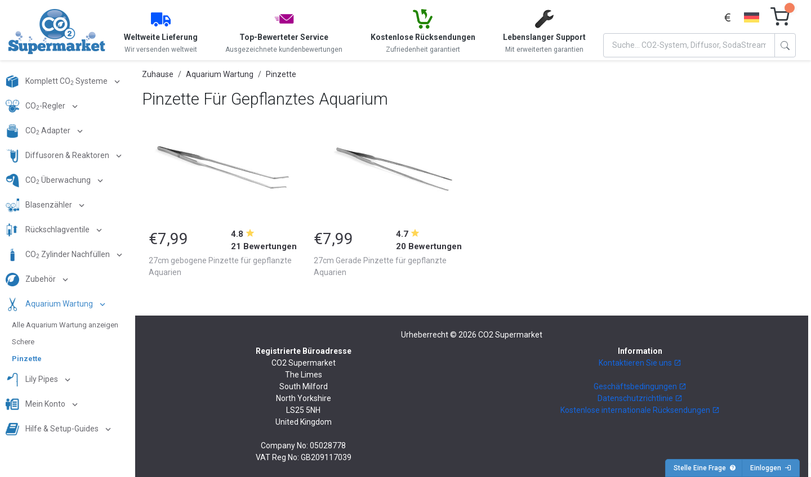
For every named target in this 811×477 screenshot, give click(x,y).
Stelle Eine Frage (705, 468)
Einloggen (770, 468)
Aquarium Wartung (50, 304)
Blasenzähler (40, 205)
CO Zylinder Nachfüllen (59, 255)
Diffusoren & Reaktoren (58, 156)
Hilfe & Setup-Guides (53, 429)
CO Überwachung (49, 180)
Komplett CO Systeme (57, 81)
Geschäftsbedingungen (640, 386)
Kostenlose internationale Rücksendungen (640, 410)
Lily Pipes (33, 379)
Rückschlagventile (48, 230)
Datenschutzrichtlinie (640, 398)
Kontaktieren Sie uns (640, 362)
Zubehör (31, 279)
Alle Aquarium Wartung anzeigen (65, 325)
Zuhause (157, 74)
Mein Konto (36, 404)
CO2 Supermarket (510, 334)
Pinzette (27, 358)
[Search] (689, 45)
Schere (23, 342)
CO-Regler (36, 106)
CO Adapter (39, 131)
